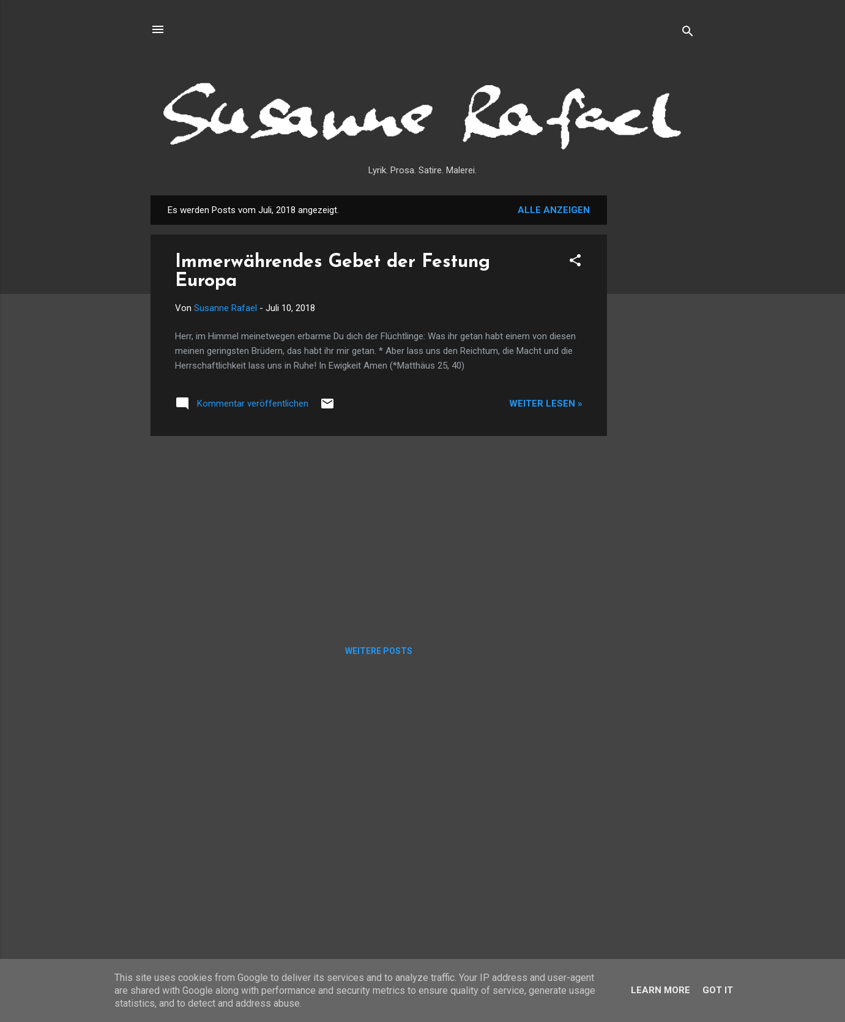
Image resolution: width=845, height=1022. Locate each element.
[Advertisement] (656, 379)
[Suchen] (687, 33)
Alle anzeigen (554, 210)
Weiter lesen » (546, 403)
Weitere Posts (378, 651)
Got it (717, 990)
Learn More (660, 990)
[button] (575, 262)
